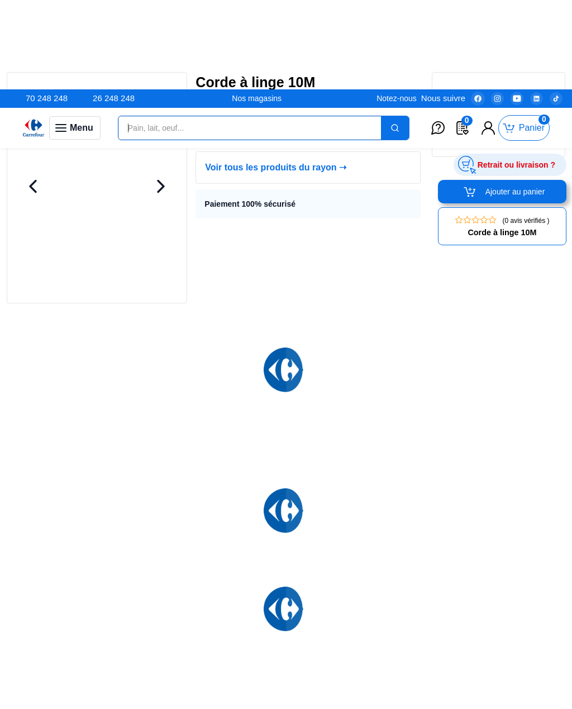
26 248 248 (114, 8)
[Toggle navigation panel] (75, 38)
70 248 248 (47, 8)
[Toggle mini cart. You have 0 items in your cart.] (524, 39)
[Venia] (33, 38)
